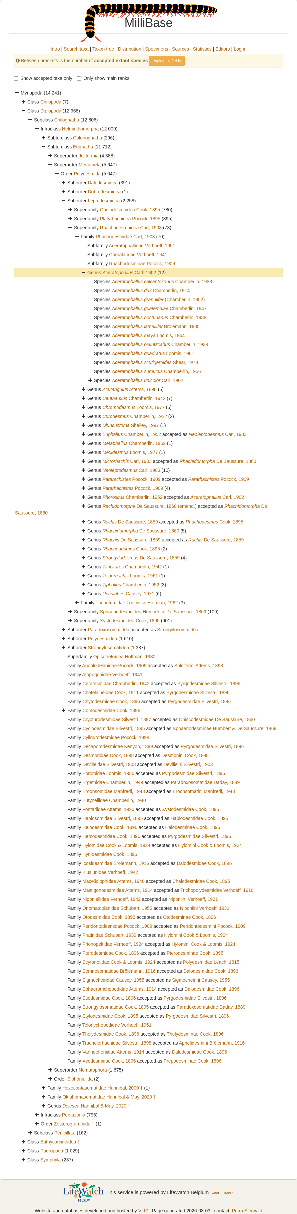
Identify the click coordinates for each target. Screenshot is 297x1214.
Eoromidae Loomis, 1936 (108, 773)
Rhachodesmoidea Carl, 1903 (131, 227)
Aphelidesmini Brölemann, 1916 (212, 1043)
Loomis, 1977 (133, 407)
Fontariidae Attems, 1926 (108, 809)
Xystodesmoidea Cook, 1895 (130, 620)
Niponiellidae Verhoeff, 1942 (111, 899)
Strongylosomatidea (177, 629)
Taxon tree (103, 49)
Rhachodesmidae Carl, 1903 (125, 236)
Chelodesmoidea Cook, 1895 (130, 209)
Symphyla (50, 1159)
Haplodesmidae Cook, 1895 (199, 818)
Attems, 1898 (129, 389)
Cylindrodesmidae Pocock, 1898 (115, 737)
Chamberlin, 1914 (151, 290)
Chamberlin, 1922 (134, 416)
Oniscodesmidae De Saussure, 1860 (217, 719)
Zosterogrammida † (74, 1123)
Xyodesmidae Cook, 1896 (109, 1061)
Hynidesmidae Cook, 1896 (109, 854)
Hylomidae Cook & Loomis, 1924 (116, 845)
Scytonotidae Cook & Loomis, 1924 (118, 962)
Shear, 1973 (155, 362)
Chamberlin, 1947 (159, 308)
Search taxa (76, 49)
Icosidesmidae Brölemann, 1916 (115, 863)
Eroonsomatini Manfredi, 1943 (204, 791)
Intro (55, 49)
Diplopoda (50, 110)
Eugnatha (83, 146)
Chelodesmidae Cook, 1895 (201, 881)
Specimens (156, 49)
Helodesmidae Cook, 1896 (109, 827)
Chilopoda (50, 101)
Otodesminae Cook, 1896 (189, 917)
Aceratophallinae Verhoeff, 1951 (142, 245)
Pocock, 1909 (131, 479)
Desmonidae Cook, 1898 (108, 755)
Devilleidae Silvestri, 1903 (109, 764)
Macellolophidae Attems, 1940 (113, 881)
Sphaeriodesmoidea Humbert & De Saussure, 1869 (153, 611)
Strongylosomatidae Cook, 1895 (115, 1007)
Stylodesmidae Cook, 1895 (110, 1016)
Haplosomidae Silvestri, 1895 (112, 818)
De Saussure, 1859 (130, 521)
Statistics (202, 49)
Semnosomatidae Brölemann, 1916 (118, 971)
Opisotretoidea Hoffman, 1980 (124, 656)
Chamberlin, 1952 (131, 434)
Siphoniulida (80, 1079)
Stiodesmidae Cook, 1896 (109, 998)
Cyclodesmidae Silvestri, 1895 (113, 728)
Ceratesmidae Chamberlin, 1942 (116, 683)
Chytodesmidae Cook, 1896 (111, 701)
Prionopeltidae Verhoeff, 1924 (113, 944)
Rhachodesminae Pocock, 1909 (142, 263)
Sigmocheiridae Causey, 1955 (113, 980)
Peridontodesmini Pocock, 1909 (213, 926)
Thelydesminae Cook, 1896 (195, 1034)
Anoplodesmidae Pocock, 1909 (114, 665)
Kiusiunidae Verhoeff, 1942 (110, 872)
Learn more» (223, 1192)
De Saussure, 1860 (217, 461)
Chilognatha (66, 119)
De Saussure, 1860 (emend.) (149, 506)
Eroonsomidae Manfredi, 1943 (113, 791)
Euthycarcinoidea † (60, 1141)
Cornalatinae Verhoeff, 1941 (138, 254)
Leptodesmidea (104, 200)
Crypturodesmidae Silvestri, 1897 (116, 719)
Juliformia (89, 155)
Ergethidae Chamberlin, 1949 (112, 782)
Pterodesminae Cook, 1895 (195, 953)
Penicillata (65, 1132)
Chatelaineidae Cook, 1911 (110, 692)
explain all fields (167, 61)
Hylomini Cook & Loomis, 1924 (210, 845)
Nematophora (93, 1070)
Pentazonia (73, 1114)
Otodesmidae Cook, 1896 (108, 917)
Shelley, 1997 (130, 425)
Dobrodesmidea (104, 191)
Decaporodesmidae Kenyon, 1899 (117, 746)
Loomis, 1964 (148, 335)
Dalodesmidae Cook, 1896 (204, 863)
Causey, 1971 (128, 593)
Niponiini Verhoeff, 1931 (193, 899)
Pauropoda (51, 1150)
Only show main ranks (103, 78)
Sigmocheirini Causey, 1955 (201, 980)
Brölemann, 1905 (156, 326)
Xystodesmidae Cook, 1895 (190, 809)
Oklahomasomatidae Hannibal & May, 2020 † (109, 1097)
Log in (240, 49)
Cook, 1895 (214, 521)
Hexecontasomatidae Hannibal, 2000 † (102, 1088)
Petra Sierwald (247, 1210)
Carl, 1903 (218, 434)
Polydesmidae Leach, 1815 (211, 962)
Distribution (129, 49)
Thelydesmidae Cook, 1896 (110, 1034)
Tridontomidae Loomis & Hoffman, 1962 (137, 602)
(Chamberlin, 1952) (158, 299)
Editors (222, 49)
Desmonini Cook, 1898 (185, 755)
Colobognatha (87, 137)
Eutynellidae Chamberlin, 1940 (114, 800)
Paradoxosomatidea (108, 629)
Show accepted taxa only (43, 78)
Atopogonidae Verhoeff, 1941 (112, 674)
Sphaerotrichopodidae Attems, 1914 (119, 989)
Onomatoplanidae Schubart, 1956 (117, 908)
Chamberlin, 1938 (162, 281)
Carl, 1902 (129, 272)
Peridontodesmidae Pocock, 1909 (117, 926)
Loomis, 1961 (153, 353)
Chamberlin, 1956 (156, 371)
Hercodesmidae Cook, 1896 (111, 836)
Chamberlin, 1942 (133, 398)
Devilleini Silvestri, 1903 (188, 764)
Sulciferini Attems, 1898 (198, 665)
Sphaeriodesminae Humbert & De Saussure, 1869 (224, 728)
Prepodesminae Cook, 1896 (193, 1061)
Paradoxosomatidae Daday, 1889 (205, 782)
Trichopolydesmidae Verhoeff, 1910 (216, 890)
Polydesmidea (102, 638)
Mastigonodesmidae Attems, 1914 (117, 890)
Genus (94, 272)
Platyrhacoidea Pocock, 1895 (130, 218)
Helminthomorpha (80, 128)
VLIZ (143, 1210)
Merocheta (90, 164)
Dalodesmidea (103, 182)
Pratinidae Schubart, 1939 (109, 935)
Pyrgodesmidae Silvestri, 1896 (208, 683)
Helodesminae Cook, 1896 (192, 827)
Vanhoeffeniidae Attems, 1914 (113, 1052)
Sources (180, 49)
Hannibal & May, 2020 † (96, 1106)
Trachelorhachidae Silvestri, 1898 (116, 1043)
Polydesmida (87, 173)
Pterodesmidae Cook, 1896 (110, 953)
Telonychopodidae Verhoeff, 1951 (117, 1025)
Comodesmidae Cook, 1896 (111, 710)
